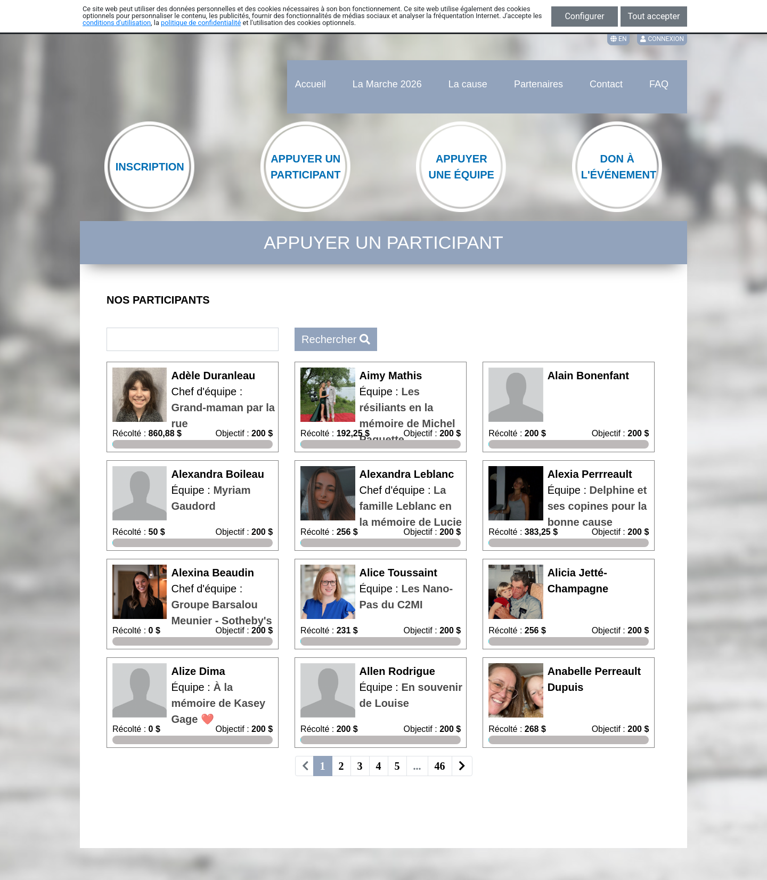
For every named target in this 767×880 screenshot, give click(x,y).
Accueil (310, 84)
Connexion (662, 39)
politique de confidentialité (201, 23)
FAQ (658, 84)
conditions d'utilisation (117, 23)
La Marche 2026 (387, 84)
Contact (606, 84)
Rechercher (335, 339)
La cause (467, 84)
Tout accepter (654, 16)
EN (618, 39)
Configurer (584, 16)
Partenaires (538, 84)
